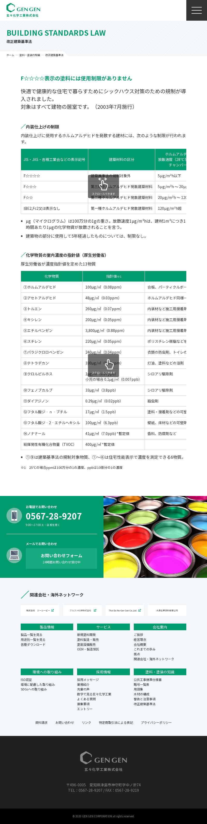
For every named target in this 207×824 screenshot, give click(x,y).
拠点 (137, 654)
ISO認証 (26, 679)
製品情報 (47, 626)
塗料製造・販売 (88, 639)
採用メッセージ (88, 679)
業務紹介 (83, 684)
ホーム (10, 55)
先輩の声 (83, 689)
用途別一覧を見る (33, 639)
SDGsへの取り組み (34, 689)
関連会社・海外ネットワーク (154, 659)
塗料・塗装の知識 (29, 55)
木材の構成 (141, 694)
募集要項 (83, 704)
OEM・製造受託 (88, 649)
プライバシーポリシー (156, 722)
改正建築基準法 (145, 704)
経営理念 (140, 639)
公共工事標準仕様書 (148, 679)
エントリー (85, 708)
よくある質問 (86, 699)
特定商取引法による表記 (116, 722)
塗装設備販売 (86, 644)
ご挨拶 (138, 634)
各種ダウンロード (33, 644)
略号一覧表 (141, 684)
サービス (103, 626)
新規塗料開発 (86, 634)
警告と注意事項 (145, 699)
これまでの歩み (145, 649)
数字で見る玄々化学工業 (94, 694)
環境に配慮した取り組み (38, 684)
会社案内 (160, 626)
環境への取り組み (47, 671)
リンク (86, 722)
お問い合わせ (64, 722)
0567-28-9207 (54, 516)
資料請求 (41, 722)
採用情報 (103, 671)
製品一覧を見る (31, 634)
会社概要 (140, 644)
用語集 (138, 689)
